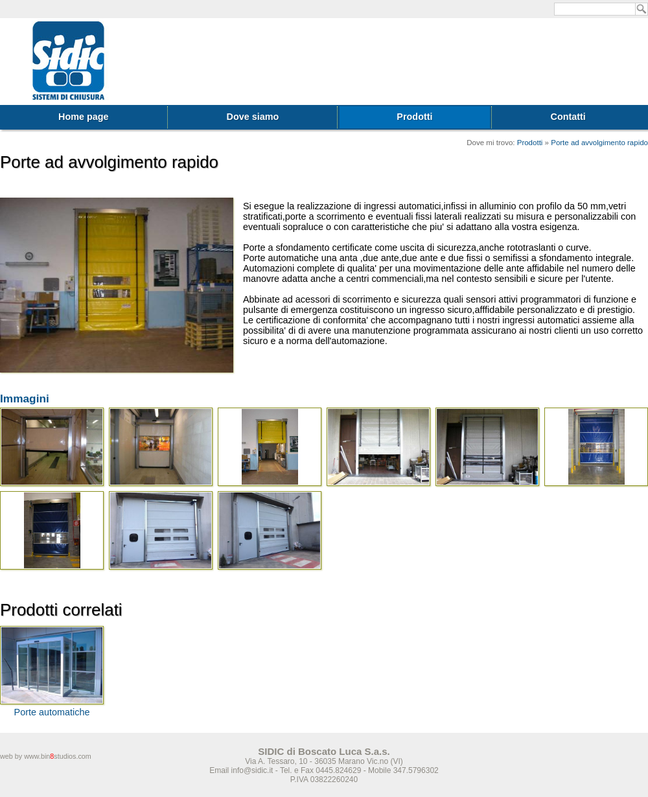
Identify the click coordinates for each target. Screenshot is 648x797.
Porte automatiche (52, 712)
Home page (83, 116)
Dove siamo (253, 116)
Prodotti (414, 116)
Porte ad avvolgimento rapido (599, 142)
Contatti (568, 116)
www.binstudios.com (57, 756)
